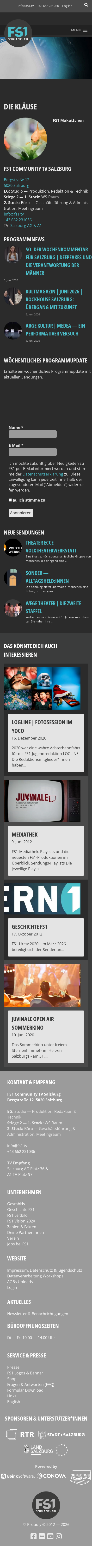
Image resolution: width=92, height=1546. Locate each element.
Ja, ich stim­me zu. (28, 500)
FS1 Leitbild (17, 1215)
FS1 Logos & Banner (25, 1373)
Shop (12, 1378)
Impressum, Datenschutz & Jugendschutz (44, 1270)
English (67, 6)
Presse (13, 1367)
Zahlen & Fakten (21, 1226)
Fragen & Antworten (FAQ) (30, 1384)
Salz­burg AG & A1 (26, 225)
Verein (13, 1238)
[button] (76, 30)
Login (12, 1287)
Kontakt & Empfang (31, 1082)
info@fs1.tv (26, 6)
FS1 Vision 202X (21, 1221)
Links (11, 1396)
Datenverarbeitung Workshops (35, 1276)
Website (16, 1258)
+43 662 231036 (48, 6)
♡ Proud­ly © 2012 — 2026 (46, 1524)
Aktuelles (19, 1302)
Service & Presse (26, 1355)
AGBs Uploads (20, 1281)
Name (16, 427)
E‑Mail (16, 445)
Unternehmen (24, 1192)
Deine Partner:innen (25, 1232)
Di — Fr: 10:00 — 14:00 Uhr (31, 1337)
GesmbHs (16, 1203)
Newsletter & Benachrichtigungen (37, 1313)
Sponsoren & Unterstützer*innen (46, 1418)
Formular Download (25, 1390)
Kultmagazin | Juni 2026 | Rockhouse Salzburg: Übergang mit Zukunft (54, 299)
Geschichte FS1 (21, 1209)
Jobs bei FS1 (18, 1244)
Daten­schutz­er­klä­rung (43, 474)
